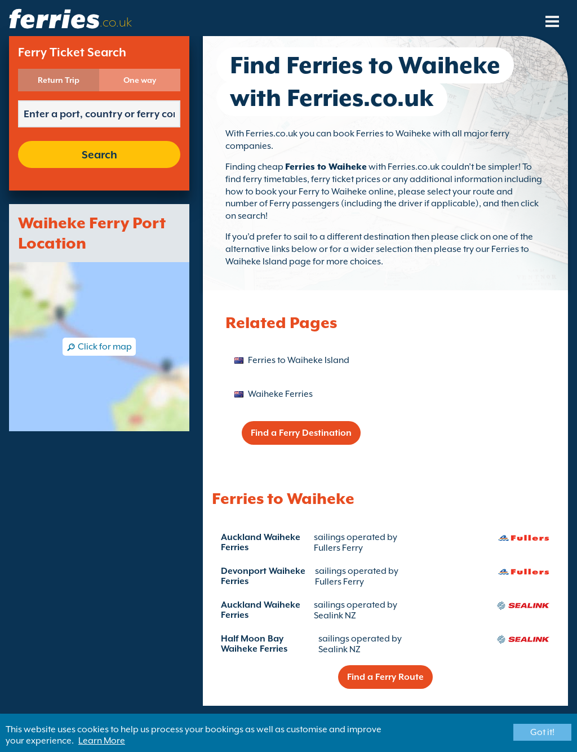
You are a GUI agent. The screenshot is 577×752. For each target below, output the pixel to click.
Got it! (542, 732)
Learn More (101, 741)
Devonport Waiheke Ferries (263, 576)
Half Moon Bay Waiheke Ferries (254, 644)
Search (99, 154)
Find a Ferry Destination (301, 433)
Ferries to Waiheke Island (298, 360)
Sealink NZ (335, 616)
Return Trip (58, 80)
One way (139, 80)
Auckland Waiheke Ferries (260, 542)
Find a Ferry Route (385, 677)
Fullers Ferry (338, 548)
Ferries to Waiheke (326, 167)
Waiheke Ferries (280, 394)
